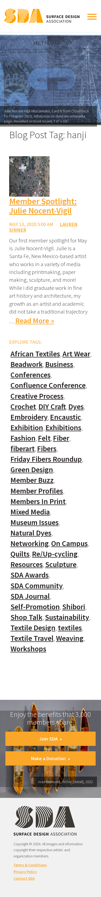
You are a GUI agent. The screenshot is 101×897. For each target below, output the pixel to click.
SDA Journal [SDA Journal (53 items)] (30, 596)
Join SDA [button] (50, 739)
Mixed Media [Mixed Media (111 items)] (30, 512)
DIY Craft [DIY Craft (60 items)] (52, 406)
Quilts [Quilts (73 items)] (20, 554)
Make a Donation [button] (50, 758)
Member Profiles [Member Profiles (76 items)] (37, 491)
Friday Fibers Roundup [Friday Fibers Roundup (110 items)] (46, 459)
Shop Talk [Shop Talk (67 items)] (27, 617)
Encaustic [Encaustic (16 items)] (65, 417)
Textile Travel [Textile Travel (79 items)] (32, 638)
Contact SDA (24, 878)
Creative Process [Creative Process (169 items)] (37, 396)
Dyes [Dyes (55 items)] (76, 406)
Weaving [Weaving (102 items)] (69, 638)
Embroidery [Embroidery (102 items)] (29, 417)
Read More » (34, 320)
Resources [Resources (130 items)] (27, 564)
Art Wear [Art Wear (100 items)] (76, 354)
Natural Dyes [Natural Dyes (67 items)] (31, 533)
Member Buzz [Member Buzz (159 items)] (32, 480)
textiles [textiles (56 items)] (70, 627)
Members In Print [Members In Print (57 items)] (38, 501)
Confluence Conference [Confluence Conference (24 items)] (48, 385)
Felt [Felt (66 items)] (44, 438)
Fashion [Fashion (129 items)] (23, 438)
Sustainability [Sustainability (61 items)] (67, 617)
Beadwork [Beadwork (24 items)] (27, 364)
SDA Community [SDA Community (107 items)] (37, 585)
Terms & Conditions (30, 865)
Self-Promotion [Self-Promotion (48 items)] (35, 606)
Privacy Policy (25, 871)
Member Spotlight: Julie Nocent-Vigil (43, 206)
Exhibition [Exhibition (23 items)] (27, 427)
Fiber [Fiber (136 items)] (61, 438)
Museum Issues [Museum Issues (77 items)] (35, 522)
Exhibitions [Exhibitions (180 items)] (63, 427)
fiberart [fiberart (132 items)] (23, 448)
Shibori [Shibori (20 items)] (73, 606)
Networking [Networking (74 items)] (30, 543)
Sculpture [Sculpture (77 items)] (60, 564)
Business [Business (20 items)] (59, 364)
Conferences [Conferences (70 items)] (31, 375)
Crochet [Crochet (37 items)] (23, 406)
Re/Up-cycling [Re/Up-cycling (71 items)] (55, 554)
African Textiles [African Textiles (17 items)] (35, 354)
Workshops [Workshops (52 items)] (28, 648)
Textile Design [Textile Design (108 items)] (33, 627)
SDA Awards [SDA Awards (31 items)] (30, 575)
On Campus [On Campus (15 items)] (69, 543)
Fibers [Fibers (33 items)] (47, 448)
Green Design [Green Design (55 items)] (32, 469)
